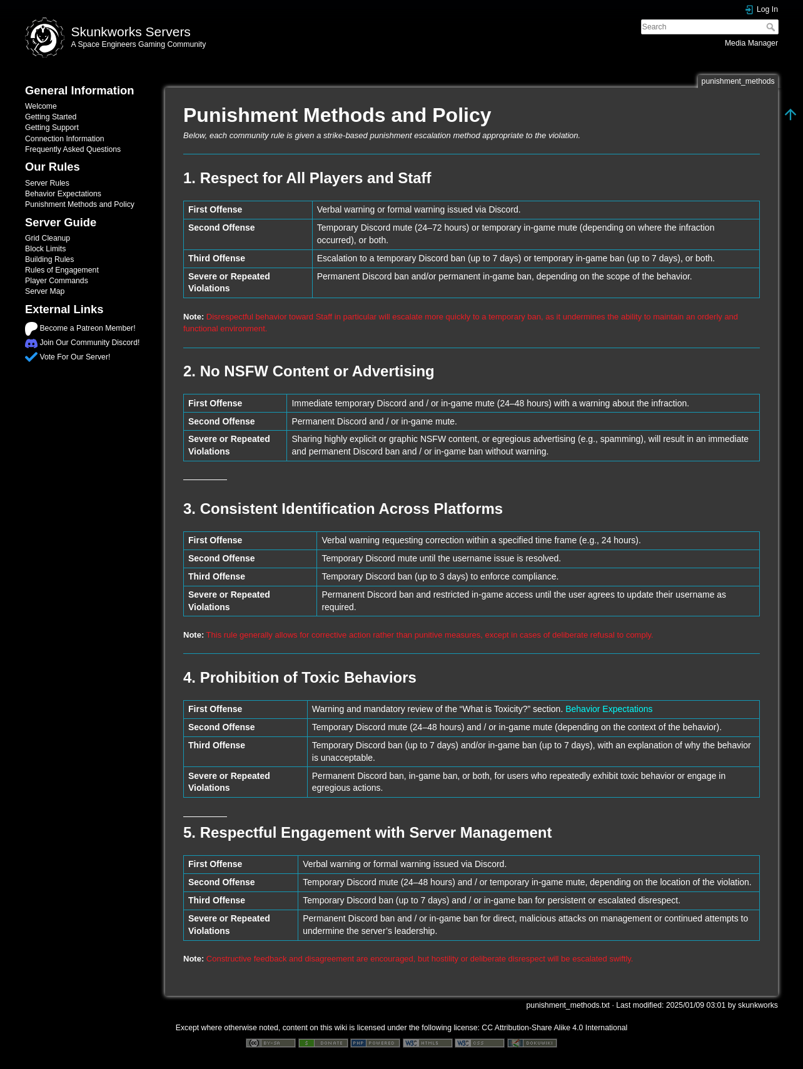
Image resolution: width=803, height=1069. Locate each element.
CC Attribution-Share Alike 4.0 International (554, 1027)
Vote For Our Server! (74, 357)
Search (772, 27)
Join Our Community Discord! (89, 342)
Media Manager (751, 43)
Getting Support (52, 127)
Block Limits (45, 248)
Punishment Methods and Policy (79, 204)
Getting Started (50, 117)
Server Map (44, 291)
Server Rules (47, 183)
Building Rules (49, 259)
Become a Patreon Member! (87, 328)
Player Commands (56, 280)
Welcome (41, 106)
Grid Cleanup (47, 238)
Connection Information (64, 138)
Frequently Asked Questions (73, 149)
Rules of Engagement (62, 270)
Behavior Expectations (63, 193)
